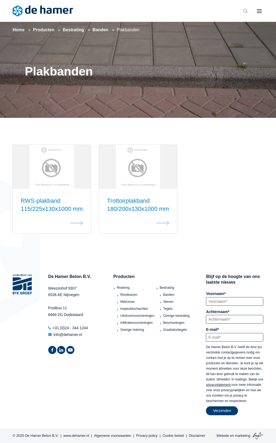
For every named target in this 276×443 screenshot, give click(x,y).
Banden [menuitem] (168, 295)
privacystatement (218, 385)
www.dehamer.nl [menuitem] (76, 436)
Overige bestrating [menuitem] (176, 316)
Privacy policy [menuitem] (146, 436)
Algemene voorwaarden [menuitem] (112, 436)
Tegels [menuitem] (167, 309)
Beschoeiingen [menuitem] (173, 323)
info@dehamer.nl (65, 334)
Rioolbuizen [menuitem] (128, 295)
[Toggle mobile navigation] (259, 11)
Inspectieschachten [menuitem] (134, 309)
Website (222, 436)
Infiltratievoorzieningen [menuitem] (136, 323)
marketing (242, 436)
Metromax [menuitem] (127, 302)
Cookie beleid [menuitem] (173, 436)
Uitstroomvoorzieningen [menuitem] (137, 316)
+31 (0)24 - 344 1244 (68, 328)
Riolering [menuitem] (123, 288)
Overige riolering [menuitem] (132, 330)
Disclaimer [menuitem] (197, 436)
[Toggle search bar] (245, 11)
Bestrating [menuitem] (167, 288)
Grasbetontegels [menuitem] (175, 330)
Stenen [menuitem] (168, 302)
